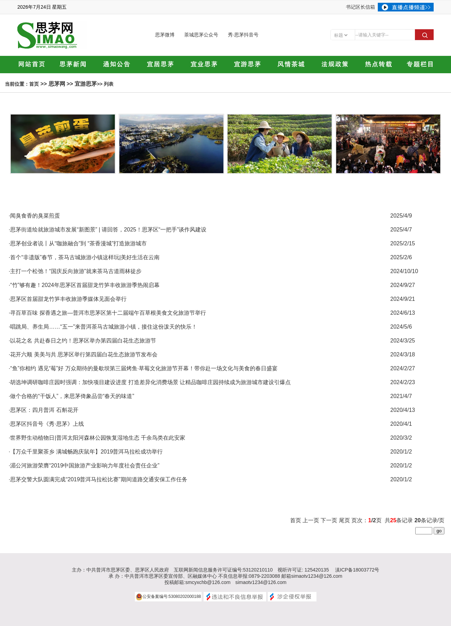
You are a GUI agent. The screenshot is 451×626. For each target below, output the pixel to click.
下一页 (329, 520)
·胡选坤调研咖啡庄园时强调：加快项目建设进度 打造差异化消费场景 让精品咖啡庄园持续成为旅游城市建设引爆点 (150, 382)
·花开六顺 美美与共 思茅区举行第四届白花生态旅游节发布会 (83, 354)
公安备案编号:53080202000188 (172, 596)
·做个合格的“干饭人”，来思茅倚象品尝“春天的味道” (71, 396)
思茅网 (57, 84)
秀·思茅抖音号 (243, 34)
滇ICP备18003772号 (357, 570)
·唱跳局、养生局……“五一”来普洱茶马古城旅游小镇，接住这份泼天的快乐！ (103, 327)
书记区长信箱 (360, 7)
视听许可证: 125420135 (303, 570)
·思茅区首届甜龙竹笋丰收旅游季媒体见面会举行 (68, 299)
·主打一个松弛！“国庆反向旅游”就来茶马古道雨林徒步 (75, 271)
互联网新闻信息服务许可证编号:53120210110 (223, 570)
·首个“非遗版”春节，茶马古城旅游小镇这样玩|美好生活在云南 (84, 257)
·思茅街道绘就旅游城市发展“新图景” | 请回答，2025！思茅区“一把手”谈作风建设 (107, 229)
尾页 (344, 520)
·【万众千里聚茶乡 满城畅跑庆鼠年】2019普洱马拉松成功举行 (86, 452)
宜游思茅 (86, 84)
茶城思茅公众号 (201, 34)
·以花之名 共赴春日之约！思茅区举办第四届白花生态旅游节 (82, 341)
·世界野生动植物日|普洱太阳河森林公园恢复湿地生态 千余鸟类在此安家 (97, 438)
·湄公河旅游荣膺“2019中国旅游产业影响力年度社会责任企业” (84, 465)
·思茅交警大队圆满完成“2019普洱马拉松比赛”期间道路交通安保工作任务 (98, 479)
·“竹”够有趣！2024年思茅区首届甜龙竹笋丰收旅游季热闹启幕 (84, 285)
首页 (34, 84)
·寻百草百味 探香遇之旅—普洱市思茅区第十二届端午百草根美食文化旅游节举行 (107, 313)
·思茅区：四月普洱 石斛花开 (43, 410)
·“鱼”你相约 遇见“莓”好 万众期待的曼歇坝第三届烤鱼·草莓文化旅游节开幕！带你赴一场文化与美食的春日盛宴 (143, 368)
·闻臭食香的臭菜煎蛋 (34, 216)
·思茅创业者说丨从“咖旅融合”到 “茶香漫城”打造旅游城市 (78, 243)
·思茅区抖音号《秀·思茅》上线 (46, 424)
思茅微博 (165, 34)
